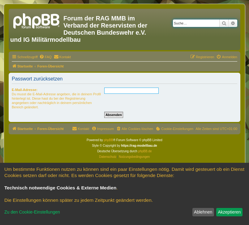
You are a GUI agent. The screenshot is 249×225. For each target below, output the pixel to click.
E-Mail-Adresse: (24, 90)
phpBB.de (145, 151)
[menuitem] (45, 57)
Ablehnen (203, 212)
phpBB (108, 140)
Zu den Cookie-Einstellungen (32, 212)
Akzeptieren (229, 212)
